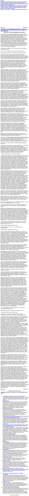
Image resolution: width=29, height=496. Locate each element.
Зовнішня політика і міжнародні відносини (8, 5)
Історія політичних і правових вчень (15, 6)
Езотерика (21, 3)
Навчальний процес (9, 3)
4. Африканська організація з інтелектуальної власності (14, 396)
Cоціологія (2, 1)
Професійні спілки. (6, 460)
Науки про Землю (12, 2)
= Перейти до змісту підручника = (14, 390)
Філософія (16, 3)
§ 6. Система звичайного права (9, 434)
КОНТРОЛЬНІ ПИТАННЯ (8, 408)
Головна (2, 9)
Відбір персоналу (6, 481)
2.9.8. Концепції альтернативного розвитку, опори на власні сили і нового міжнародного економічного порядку (15, 417)
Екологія (26, 3)
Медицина (6, 2)
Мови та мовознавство (9, 4)
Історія (1, 2)
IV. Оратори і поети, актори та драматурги (11, 487)
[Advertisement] (14, 18)
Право (23, 2)
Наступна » (25, 27)
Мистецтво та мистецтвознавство (20, 1)
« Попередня (3, 27)
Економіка (2, 4)
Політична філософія (17, 7)
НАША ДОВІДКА (6, 441)
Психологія (2, 3)
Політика (10, 7)
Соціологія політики (11, 8)
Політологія (19, 2)
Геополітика (20, 5)
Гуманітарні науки (8, 1)
